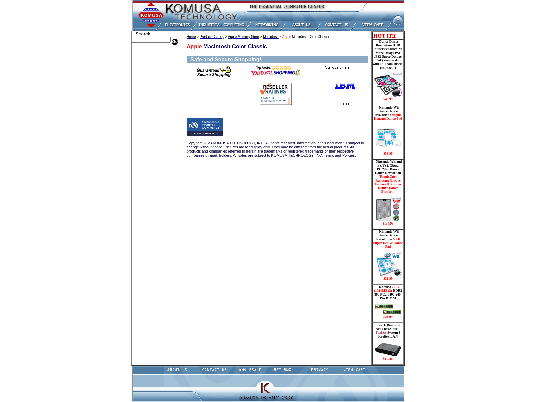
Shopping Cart (147, 170)
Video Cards (145, 134)
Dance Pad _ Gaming (152, 77)
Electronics (143, 93)
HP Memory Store (149, 62)
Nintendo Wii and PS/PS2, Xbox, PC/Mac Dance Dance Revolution (388, 192)
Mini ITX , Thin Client (154, 113)
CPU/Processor (147, 72)
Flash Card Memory (152, 103)
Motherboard (145, 118)
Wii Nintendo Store (151, 139)
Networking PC (147, 123)
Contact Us (143, 175)
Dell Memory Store (150, 57)
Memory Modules (149, 108)
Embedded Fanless (150, 98)
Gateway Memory (149, 159)
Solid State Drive (148, 149)
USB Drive (143, 154)
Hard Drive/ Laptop (151, 88)
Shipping (141, 144)
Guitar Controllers (150, 164)
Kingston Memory (150, 67)
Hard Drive (144, 83)
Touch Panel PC (148, 129)
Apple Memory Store (152, 52)
